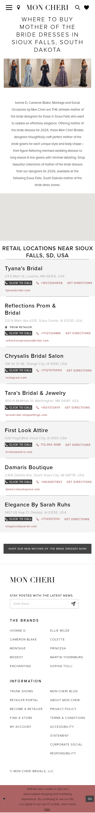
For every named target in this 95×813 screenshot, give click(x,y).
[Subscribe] (73, 604)
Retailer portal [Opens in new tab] (24, 700)
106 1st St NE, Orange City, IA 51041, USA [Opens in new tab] (36, 363)
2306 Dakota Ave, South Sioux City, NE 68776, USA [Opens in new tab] (44, 475)
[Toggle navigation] (9, 7)
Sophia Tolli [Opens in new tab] (61, 666)
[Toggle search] (77, 7)
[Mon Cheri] (32, 579)
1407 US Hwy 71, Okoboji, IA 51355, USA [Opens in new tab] (35, 512)
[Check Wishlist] (86, 7)
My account (20, 727)
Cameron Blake (23, 640)
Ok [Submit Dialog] (90, 799)
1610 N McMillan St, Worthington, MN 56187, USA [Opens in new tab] (42, 401)
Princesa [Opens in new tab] (58, 649)
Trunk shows (21, 691)
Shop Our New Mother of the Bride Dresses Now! (47, 549)
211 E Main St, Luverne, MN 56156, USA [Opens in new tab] (35, 276)
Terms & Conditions (67, 718)
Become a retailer (26, 709)
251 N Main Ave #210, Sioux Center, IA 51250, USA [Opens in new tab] (43, 320)
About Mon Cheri (65, 700)
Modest (16, 657)
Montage (18, 649)
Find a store (21, 718)
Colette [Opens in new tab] (57, 640)
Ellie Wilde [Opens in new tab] (60, 631)
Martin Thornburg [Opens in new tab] (66, 657)
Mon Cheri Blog (64, 691)
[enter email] (44, 604)
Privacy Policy (63, 709)
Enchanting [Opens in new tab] (20, 666)
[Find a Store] (18, 7)
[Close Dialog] (4, 799)
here (47, 809)
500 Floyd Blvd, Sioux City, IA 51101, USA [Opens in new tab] (36, 438)
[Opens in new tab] (18, 290)
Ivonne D (18, 631)
